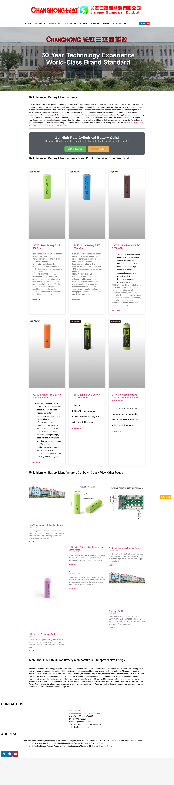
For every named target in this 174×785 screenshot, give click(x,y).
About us (40, 24)
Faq (70, 571)
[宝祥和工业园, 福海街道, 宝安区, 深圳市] (38, 767)
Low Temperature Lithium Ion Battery (46, 525)
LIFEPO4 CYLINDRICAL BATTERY (54, 125)
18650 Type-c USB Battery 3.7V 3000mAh (86, 396)
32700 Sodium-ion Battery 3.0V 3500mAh (46, 396)
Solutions (70, 24)
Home (28, 24)
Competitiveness (89, 24)
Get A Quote (166, 497)
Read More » (36, 300)
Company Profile (116, 611)
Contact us (119, 24)
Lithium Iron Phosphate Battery (43, 634)
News (106, 24)
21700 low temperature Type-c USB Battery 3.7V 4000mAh (125, 397)
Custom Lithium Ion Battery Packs (124, 548)
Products (55, 24)
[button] (75, 149)
